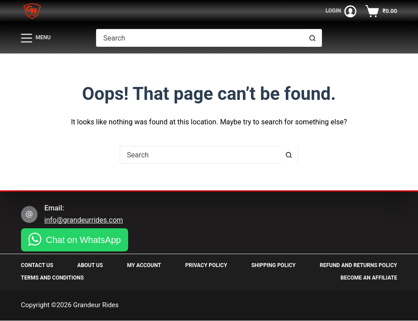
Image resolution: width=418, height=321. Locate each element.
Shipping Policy (273, 265)
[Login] (341, 11)
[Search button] (313, 38)
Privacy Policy (206, 265)
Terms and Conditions (52, 278)
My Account (144, 265)
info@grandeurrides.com (83, 220)
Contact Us (37, 265)
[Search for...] (199, 38)
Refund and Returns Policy (358, 265)
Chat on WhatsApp (83, 240)
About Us (90, 265)
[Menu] (36, 38)
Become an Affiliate (369, 278)
